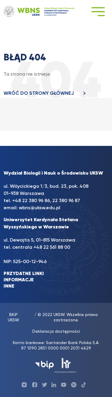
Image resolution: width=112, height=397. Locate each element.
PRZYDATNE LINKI (24, 273)
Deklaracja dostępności (56, 331)
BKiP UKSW (13, 317)
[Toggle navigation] (98, 11)
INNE (9, 286)
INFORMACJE (19, 280)
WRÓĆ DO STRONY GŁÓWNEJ (46, 93)
